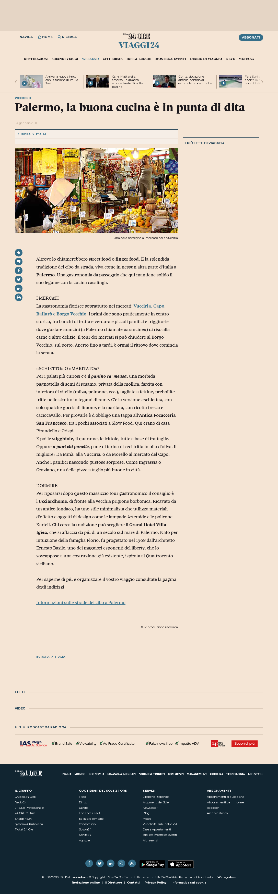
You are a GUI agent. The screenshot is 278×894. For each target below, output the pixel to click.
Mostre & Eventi (170, 58)
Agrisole (84, 840)
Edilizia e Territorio (91, 818)
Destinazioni (36, 58)
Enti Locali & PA (89, 813)
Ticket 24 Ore (24, 829)
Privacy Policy (156, 882)
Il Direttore (113, 882)
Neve (230, 58)
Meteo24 (246, 58)
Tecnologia (235, 774)
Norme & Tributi (152, 774)
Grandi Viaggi (65, 58)
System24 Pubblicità (29, 824)
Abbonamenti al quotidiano (225, 797)
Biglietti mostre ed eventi (160, 835)
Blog (146, 813)
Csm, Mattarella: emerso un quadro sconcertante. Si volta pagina (127, 82)
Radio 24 (21, 802)
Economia (96, 774)
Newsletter (150, 808)
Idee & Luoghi (139, 58)
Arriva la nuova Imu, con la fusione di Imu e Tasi (61, 80)
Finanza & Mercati (121, 774)
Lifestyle (255, 774)
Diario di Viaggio (206, 58)
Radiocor (213, 808)
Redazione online (86, 882)
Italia (41, 134)
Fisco (82, 797)
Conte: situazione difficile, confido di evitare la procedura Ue (195, 80)
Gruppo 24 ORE (25, 797)
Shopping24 (23, 818)
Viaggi (139, 45)
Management (197, 774)
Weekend (90, 58)
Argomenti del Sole (156, 802)
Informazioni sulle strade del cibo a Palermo (80, 602)
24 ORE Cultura (25, 813)
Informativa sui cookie (188, 882)
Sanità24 (85, 835)
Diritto (83, 802)
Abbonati (251, 37)
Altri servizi (150, 840)
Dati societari (75, 877)
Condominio (87, 824)
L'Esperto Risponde (156, 797)
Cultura (216, 774)
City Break (113, 58)
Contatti (133, 882)
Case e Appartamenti (157, 829)
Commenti (176, 774)
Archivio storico (217, 813)
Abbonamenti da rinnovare (225, 802)
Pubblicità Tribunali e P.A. (160, 824)
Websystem (226, 877)
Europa (23, 134)
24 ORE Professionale (29, 808)
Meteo (147, 818)
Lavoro (83, 808)
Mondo (80, 774)
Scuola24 (85, 829)
